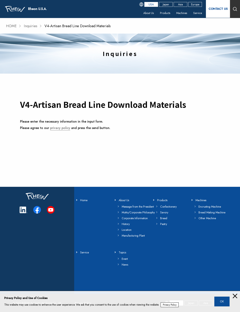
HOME (11, 26)
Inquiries (30, 26)
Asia (180, 4)
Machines (181, 13)
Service (197, 13)
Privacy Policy (169, 305)
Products (165, 13)
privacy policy (60, 128)
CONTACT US (218, 9)
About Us (148, 13)
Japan (166, 4)
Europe (195, 4)
